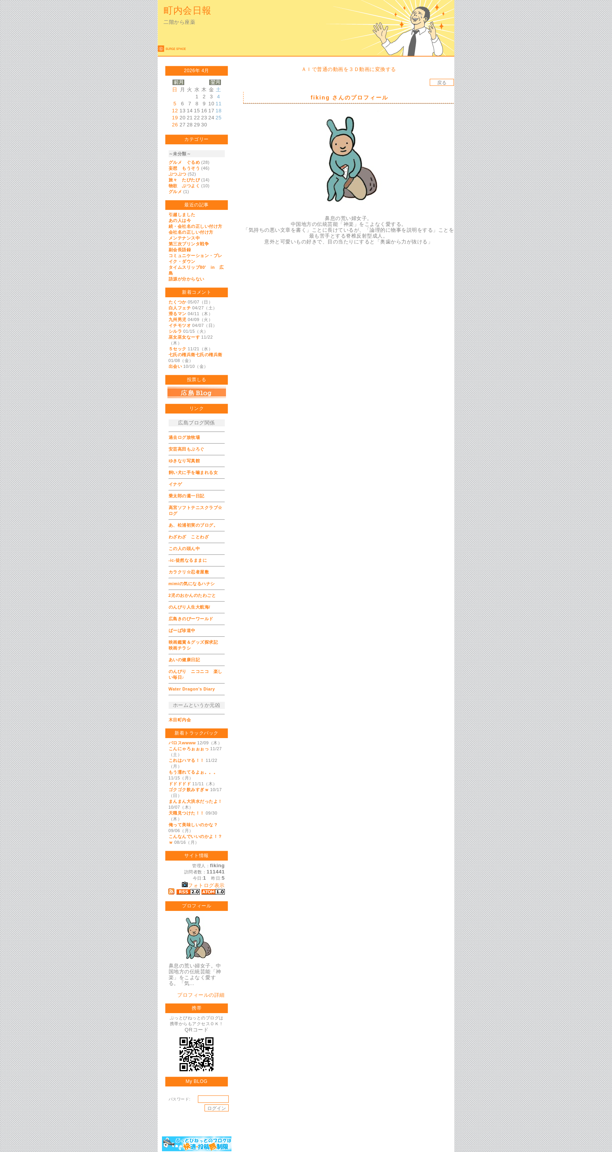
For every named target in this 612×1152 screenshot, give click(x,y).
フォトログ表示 (203, 885)
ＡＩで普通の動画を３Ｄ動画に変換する (348, 69)
